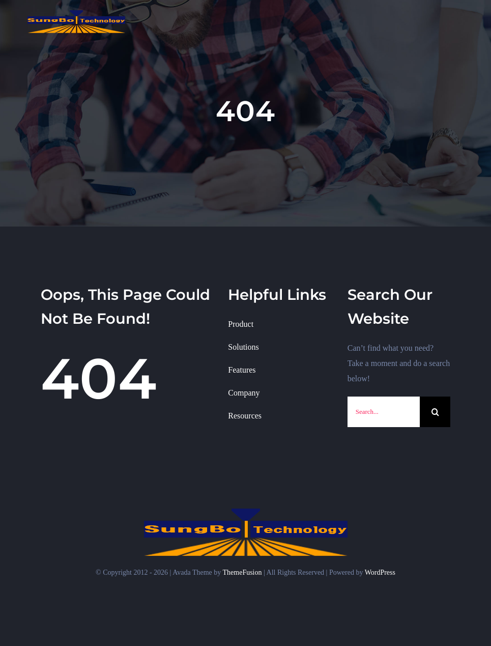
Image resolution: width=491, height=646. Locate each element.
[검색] (435, 412)
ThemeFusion (242, 572)
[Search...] (384, 412)
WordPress (380, 572)
